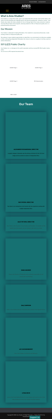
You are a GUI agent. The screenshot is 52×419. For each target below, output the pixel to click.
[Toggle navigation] (7, 11)
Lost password (42, 1)
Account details (33, 1)
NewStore (40, 415)
